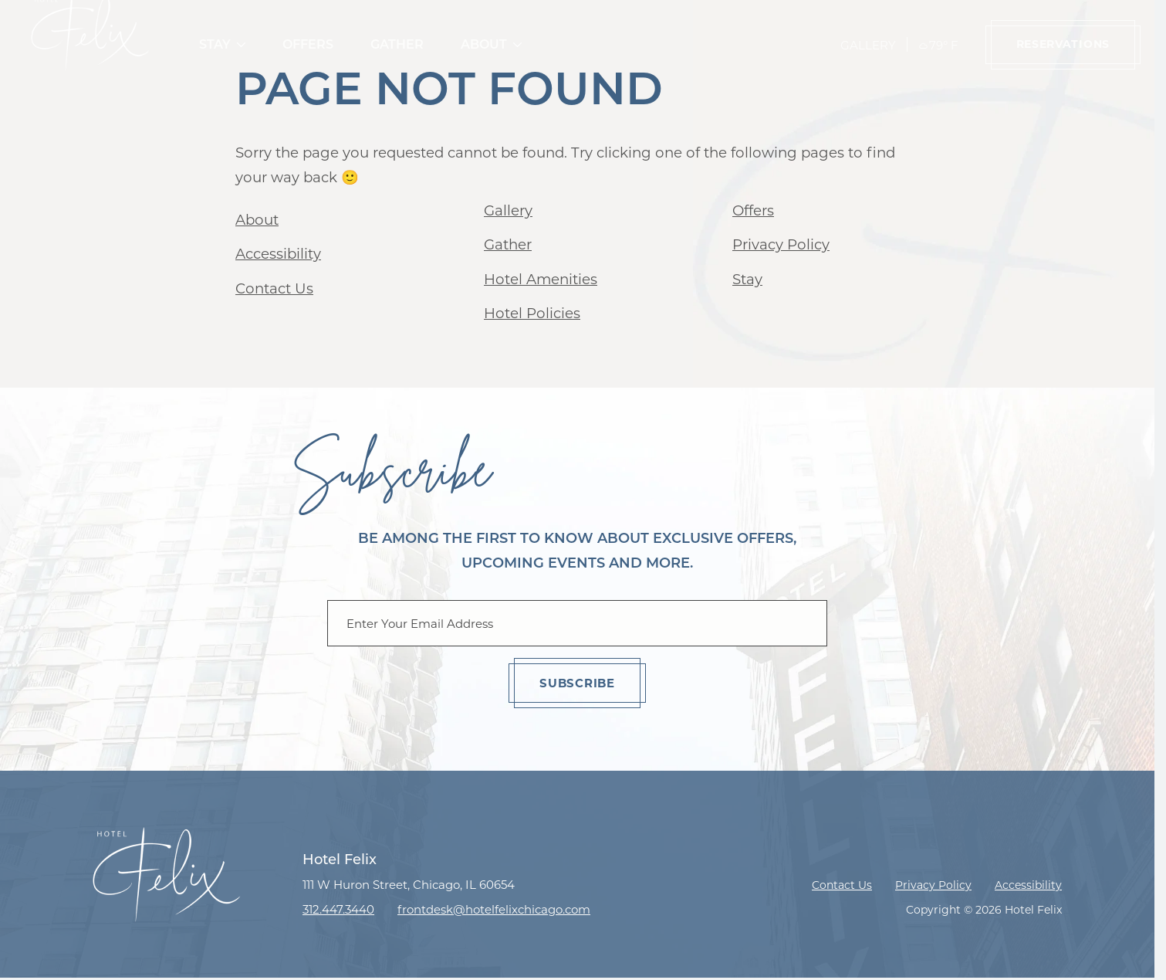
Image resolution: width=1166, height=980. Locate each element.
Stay (215, 44)
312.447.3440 (338, 909)
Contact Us (274, 288)
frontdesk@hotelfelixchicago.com (493, 909)
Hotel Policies (532, 313)
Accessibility (278, 254)
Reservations (1063, 44)
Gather (397, 44)
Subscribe (577, 683)
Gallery (868, 45)
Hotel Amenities (540, 279)
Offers (307, 44)
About (484, 44)
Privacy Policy (781, 244)
